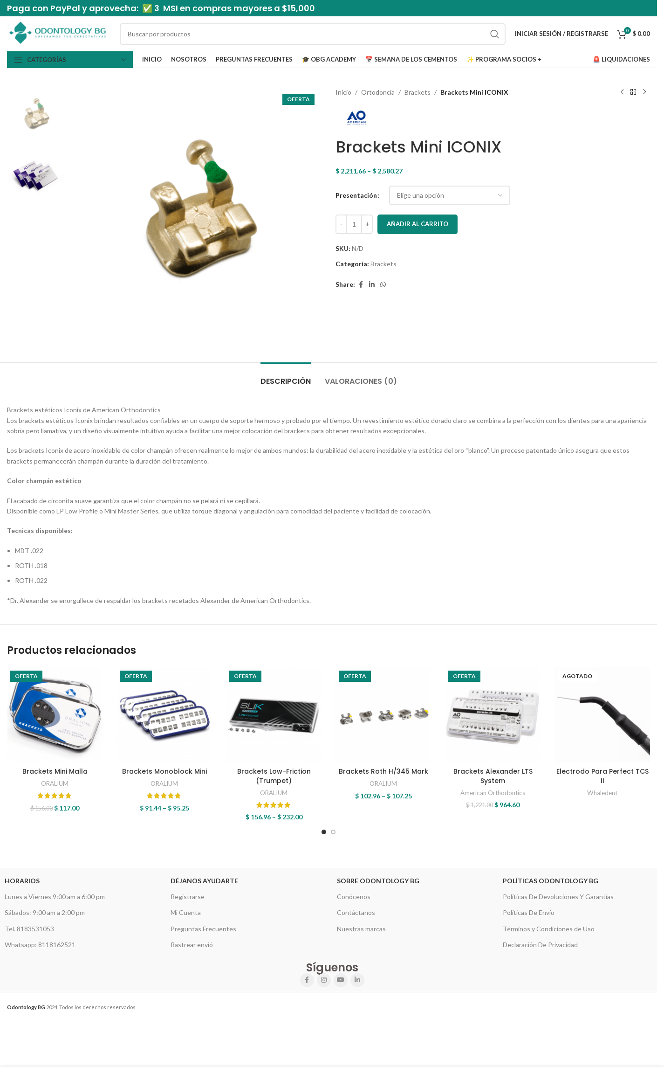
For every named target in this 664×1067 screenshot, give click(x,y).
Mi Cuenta (186, 912)
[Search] (313, 34)
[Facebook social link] (360, 284)
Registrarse (188, 897)
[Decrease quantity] (341, 224)
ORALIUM (54, 783)
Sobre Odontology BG (378, 881)
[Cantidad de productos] (354, 224)
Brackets (417, 92)
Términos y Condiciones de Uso (549, 929)
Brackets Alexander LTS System (493, 776)
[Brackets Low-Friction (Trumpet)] (274, 715)
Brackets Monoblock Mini (164, 771)
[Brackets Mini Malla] (55, 715)
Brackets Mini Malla (55, 771)
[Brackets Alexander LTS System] (493, 715)
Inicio (343, 92)
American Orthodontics (492, 793)
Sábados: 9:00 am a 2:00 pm (45, 912)
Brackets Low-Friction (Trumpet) (274, 776)
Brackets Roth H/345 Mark (383, 771)
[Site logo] (58, 33)
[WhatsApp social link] (383, 284)
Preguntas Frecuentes (203, 929)
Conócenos (353, 897)
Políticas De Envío (528, 912)
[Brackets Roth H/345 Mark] (383, 715)
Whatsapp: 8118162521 (40, 945)
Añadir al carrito (417, 224)
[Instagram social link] (324, 980)
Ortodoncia (378, 92)
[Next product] (644, 92)
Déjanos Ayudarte (204, 881)
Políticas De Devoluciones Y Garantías (558, 897)
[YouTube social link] (341, 980)
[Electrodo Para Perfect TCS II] (602, 715)
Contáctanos (356, 912)
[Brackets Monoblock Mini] (164, 715)
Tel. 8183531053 (29, 929)
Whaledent (602, 793)
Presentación (356, 195)
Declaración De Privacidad (540, 945)
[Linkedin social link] (371, 284)
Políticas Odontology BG (550, 881)
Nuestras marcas (361, 929)
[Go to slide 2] (333, 832)
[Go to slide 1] (324, 832)
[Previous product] (622, 92)
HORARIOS (22, 881)
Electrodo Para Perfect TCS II (602, 776)
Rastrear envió (192, 945)
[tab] (285, 376)
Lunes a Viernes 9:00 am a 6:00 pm (55, 897)
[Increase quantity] (367, 224)
